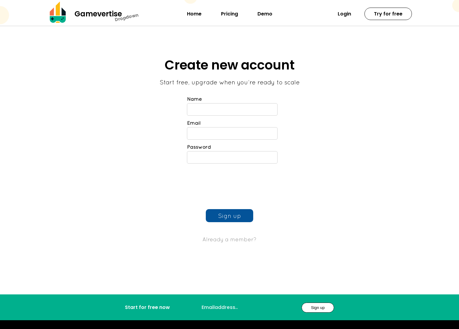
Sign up (318, 307)
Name (194, 99)
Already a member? (229, 239)
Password (199, 147)
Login (344, 13)
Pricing (229, 13)
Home (194, 13)
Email (193, 123)
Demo (264, 13)
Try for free (388, 13)
